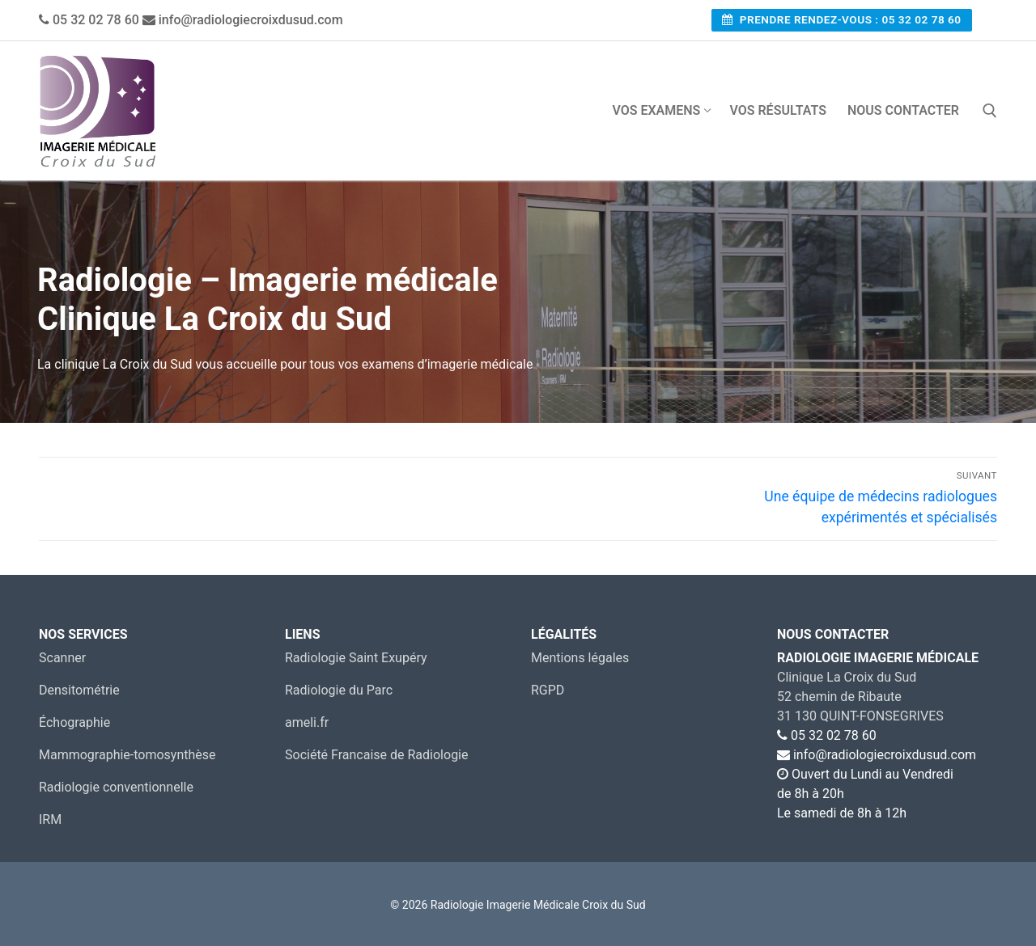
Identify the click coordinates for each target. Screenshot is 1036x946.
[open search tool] (990, 110)
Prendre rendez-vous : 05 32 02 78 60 (841, 19)
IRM (50, 819)
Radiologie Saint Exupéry (356, 657)
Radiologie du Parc (339, 690)
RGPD (547, 690)
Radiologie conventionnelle (116, 787)
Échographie (74, 722)
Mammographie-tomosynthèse (127, 754)
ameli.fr (307, 722)
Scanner (62, 657)
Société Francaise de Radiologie (376, 754)
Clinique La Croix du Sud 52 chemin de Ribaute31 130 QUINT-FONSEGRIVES (860, 696)
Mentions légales (580, 657)
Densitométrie (79, 690)
